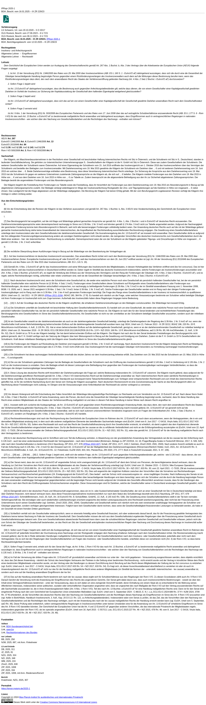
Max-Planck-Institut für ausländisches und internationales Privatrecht (51, 697)
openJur (10, 629)
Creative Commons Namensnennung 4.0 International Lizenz (68, 702)
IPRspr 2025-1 (53, 39)
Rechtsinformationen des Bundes (21, 632)
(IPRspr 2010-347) (91, 444)
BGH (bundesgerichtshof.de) (19, 626)
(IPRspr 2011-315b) (54, 295)
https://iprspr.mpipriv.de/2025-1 (15, 688)
